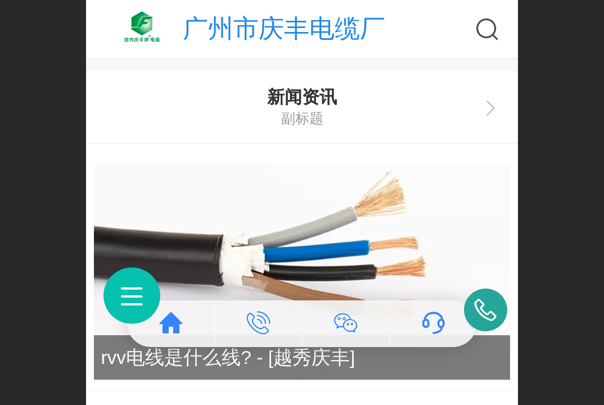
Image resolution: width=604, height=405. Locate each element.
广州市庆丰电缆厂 (284, 28)
